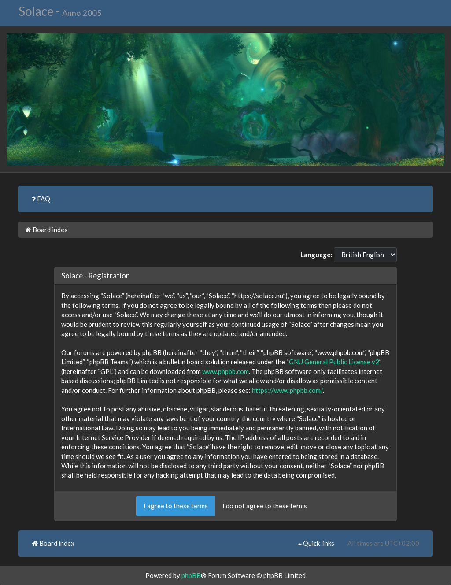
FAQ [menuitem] (41, 199)
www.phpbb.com (225, 371)
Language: (316, 255)
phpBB (191, 575)
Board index (46, 229)
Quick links (316, 543)
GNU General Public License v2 (334, 362)
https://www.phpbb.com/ (287, 390)
